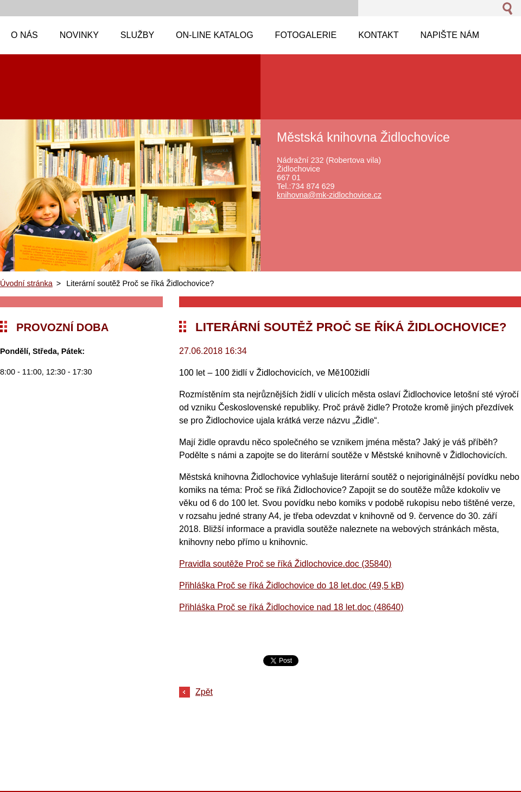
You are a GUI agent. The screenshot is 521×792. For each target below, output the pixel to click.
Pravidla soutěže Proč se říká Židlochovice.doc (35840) (285, 563)
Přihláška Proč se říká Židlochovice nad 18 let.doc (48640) (291, 607)
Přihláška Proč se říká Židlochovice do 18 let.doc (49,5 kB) (291, 585)
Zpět (204, 691)
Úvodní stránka (26, 283)
